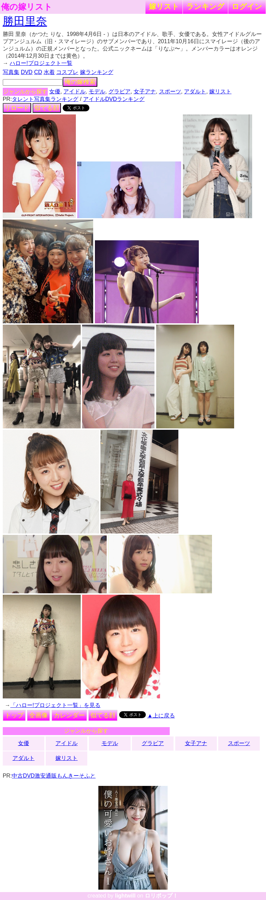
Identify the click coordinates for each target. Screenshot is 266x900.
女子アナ (145, 91)
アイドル (74, 91)
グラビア (119, 91)
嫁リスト (164, 6)
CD (38, 72)
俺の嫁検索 (80, 81)
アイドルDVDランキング (114, 99)
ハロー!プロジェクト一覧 (41, 63)
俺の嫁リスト (26, 6)
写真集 (11, 72)
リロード (17, 107)
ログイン (247, 6)
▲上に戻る (161, 715)
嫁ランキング (96, 72)
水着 (49, 72)
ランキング (205, 6)
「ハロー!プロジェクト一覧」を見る (55, 705)
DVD (27, 72)
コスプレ (67, 72)
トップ (14, 715)
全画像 (38, 715)
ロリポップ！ (161, 896)
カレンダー (69, 715)
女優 (54, 91)
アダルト (195, 91)
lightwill (125, 896)
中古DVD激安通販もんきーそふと (54, 776)
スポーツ (170, 91)
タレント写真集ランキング (45, 99)
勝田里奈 (25, 21)
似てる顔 (46, 107)
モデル (97, 91)
